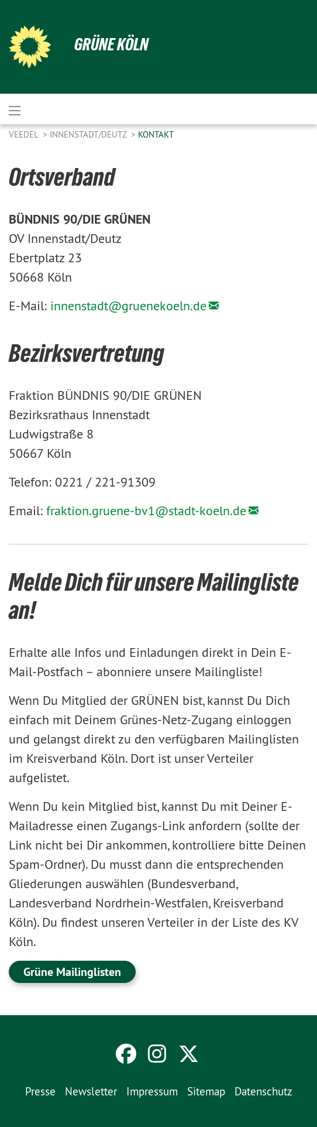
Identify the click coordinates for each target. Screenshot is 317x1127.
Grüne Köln (111, 44)
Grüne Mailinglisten (72, 971)
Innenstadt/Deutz (89, 134)
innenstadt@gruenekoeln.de (128, 305)
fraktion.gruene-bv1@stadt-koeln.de (146, 510)
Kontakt (156, 134)
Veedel (24, 134)
